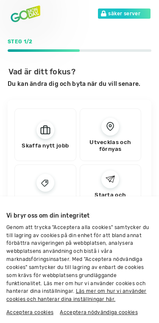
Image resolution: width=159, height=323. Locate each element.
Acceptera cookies (29, 312)
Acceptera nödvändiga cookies (98, 312)
